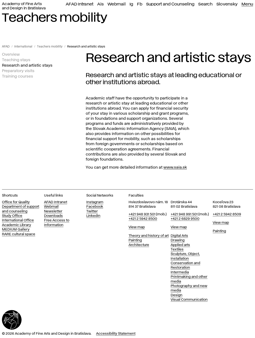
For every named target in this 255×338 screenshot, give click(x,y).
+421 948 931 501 (142, 214)
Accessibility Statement (115, 333)
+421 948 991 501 (184, 214)
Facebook (94, 206)
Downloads (53, 215)
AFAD (6, 46)
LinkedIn (93, 215)
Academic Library (16, 225)
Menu (247, 4)
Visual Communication (189, 299)
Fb (139, 4)
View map (137, 227)
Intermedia (180, 272)
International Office (18, 220)
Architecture (139, 245)
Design (176, 295)
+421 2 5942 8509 (227, 214)
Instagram (94, 202)
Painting (135, 240)
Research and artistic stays (86, 46)
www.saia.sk (175, 167)
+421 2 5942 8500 (143, 218)
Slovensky (227, 4)
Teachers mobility (49, 46)
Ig (131, 4)
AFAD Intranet (79, 4)
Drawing (178, 240)
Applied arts (180, 245)
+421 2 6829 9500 (185, 218)
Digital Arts (179, 235)
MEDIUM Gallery (16, 229)
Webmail (117, 4)
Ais (100, 4)
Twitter (92, 211)
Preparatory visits (18, 71)
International (23, 46)
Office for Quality (16, 202)
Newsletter (53, 211)
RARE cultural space (18, 234)
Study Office (12, 215)
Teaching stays (16, 60)
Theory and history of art (149, 235)
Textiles (177, 249)
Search (205, 4)
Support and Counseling (170, 4)
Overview (11, 54)
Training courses (17, 76)
